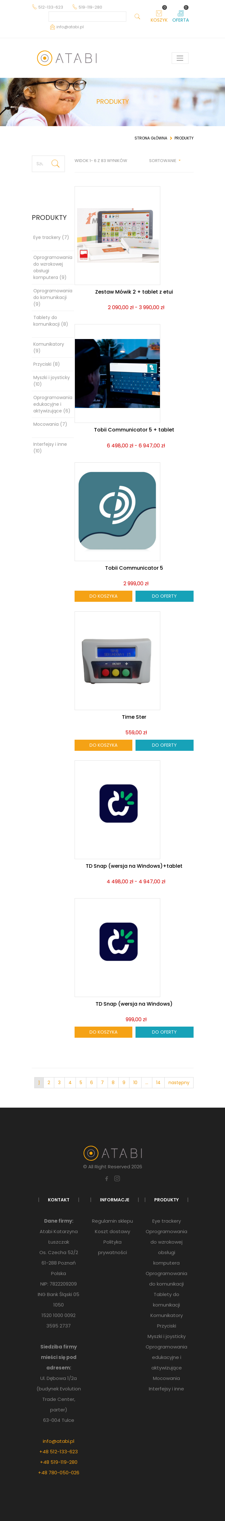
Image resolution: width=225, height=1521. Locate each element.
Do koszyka (103, 596)
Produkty (184, 138)
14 (158, 1082)
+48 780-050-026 (58, 1472)
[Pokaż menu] (180, 58)
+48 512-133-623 (58, 1451)
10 (135, 1082)
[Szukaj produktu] (39, 164)
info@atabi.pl (58, 1441)
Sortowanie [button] (163, 161)
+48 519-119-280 (58, 1462)
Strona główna (151, 138)
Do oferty (164, 596)
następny (179, 1082)
